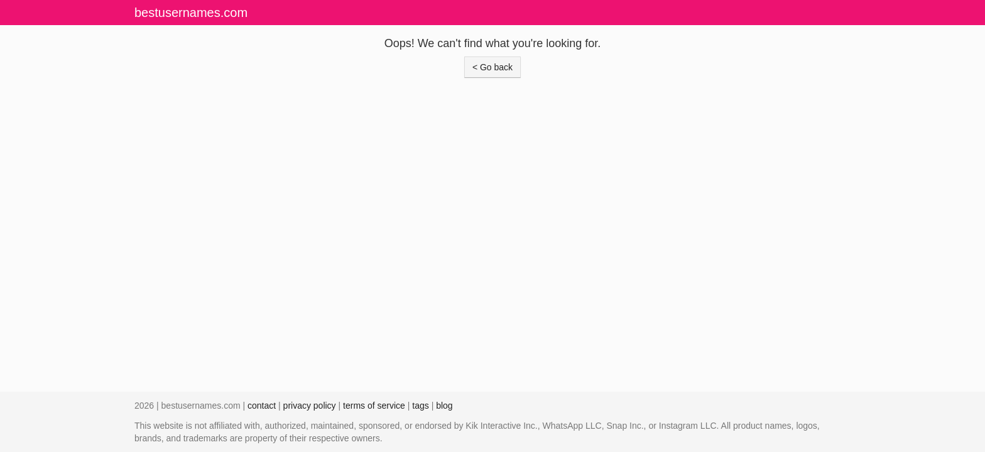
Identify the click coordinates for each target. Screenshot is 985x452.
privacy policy (309, 406)
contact (262, 406)
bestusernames (191, 12)
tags (420, 406)
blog (444, 406)
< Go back (492, 67)
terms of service (374, 406)
